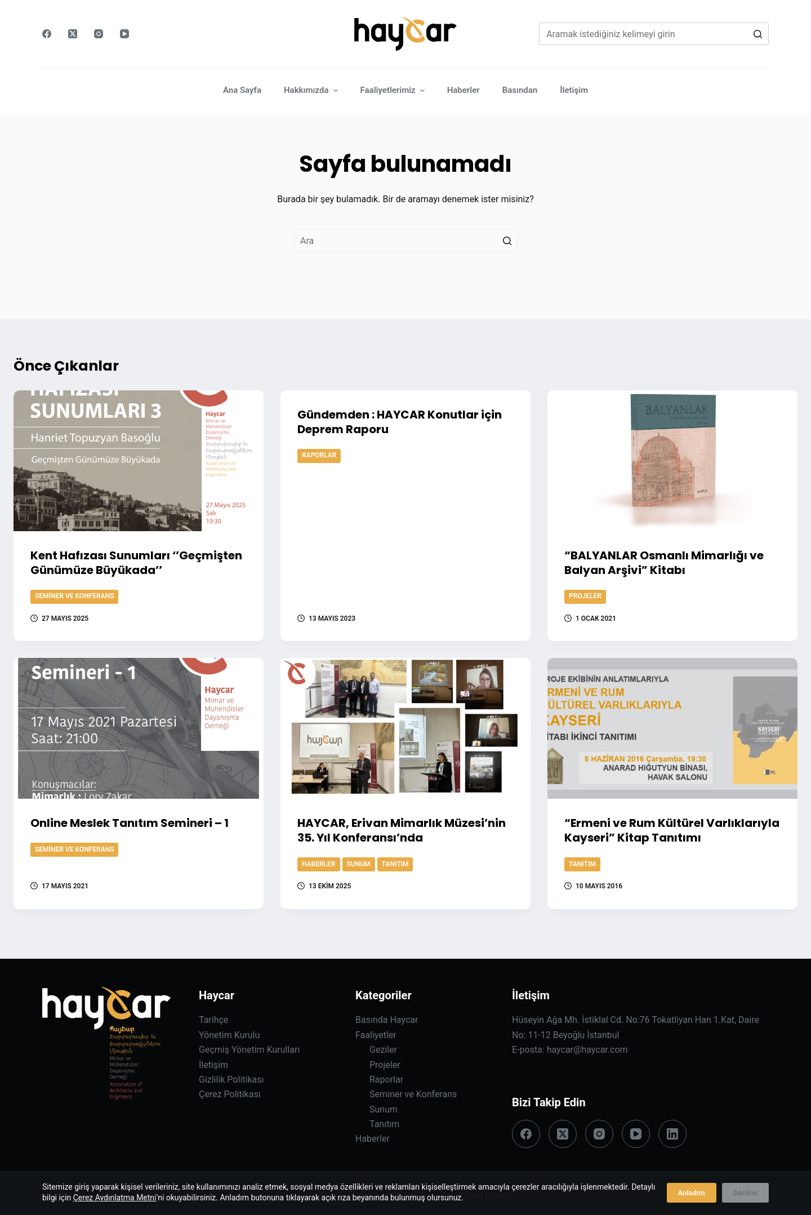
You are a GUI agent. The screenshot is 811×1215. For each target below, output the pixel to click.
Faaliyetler (375, 1035)
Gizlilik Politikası (231, 1079)
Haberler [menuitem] (463, 90)
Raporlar (319, 455)
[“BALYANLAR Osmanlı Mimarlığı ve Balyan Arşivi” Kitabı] (672, 460)
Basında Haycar (386, 1019)
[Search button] (757, 34)
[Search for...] (654, 34)
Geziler (383, 1049)
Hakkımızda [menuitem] (312, 90)
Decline (745, 1193)
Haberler (319, 864)
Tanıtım (395, 864)
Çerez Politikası (230, 1094)
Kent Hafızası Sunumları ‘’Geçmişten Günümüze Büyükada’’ (136, 563)
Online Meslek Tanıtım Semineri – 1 (129, 823)
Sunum (359, 864)
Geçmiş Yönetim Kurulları (249, 1049)
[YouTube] (124, 33)
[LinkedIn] (672, 1134)
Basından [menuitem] (520, 90)
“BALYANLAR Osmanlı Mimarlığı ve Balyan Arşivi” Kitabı (664, 563)
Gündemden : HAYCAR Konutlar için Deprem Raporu (399, 422)
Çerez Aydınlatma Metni (115, 1197)
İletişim (213, 1065)
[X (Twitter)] (72, 33)
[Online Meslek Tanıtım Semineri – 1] (139, 728)
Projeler (585, 596)
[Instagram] (98, 33)
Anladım (691, 1193)
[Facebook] (46, 33)
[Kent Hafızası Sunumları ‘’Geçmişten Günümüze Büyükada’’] (139, 460)
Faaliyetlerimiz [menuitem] (393, 90)
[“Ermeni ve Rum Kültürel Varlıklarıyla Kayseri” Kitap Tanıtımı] (672, 728)
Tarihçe (213, 1019)
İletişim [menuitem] (574, 90)
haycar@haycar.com (587, 1049)
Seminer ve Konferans (74, 596)
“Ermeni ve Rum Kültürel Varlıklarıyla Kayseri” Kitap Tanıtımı (671, 830)
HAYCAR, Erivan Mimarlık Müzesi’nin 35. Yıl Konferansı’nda (401, 830)
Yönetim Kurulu (229, 1035)
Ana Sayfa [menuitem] (242, 90)
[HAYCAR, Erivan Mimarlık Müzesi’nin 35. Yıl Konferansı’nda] (405, 728)
